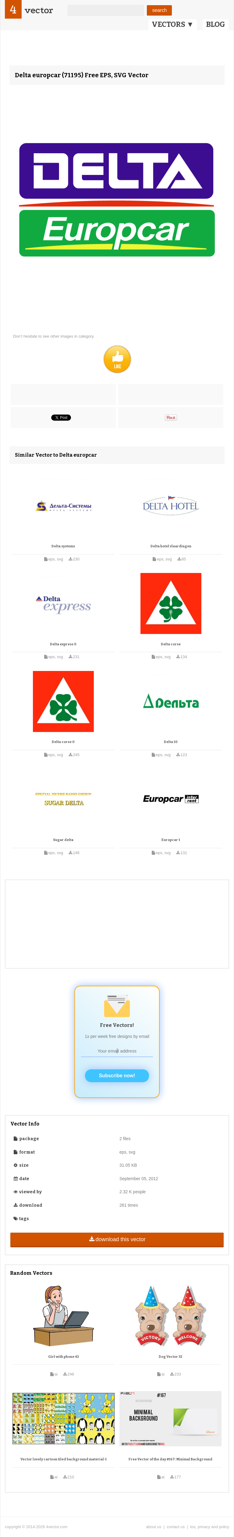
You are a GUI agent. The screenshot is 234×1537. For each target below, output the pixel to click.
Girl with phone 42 (63, 1357)
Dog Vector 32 (170, 1357)
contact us (176, 1526)
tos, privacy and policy (209, 1526)
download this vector (116, 1239)
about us (153, 1526)
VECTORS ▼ (173, 24)
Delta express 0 (63, 644)
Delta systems (63, 546)
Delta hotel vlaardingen (171, 546)
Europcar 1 (170, 840)
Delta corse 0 (63, 742)
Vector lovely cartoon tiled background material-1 (63, 1459)
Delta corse (171, 644)
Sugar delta (63, 840)
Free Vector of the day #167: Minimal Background (170, 1459)
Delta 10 (171, 742)
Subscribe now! (117, 1075)
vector (38, 10)
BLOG (215, 24)
